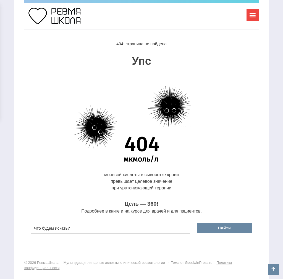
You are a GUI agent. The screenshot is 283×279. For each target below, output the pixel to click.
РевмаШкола (65, 18)
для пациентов (186, 211)
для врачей (154, 211)
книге (113, 211)
